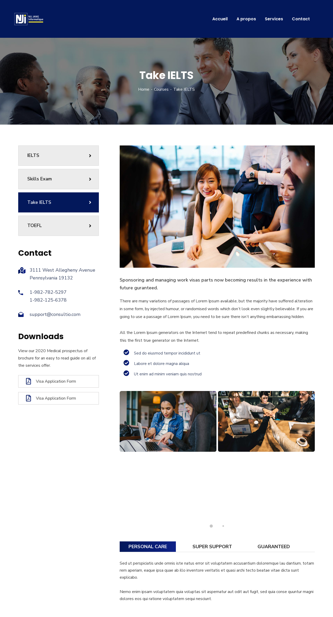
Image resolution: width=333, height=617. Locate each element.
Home (143, 89)
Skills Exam (59, 179)
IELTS (59, 155)
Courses (161, 89)
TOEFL (59, 225)
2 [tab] (223, 526)
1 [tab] (211, 526)
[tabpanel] (168, 421)
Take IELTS (59, 202)
